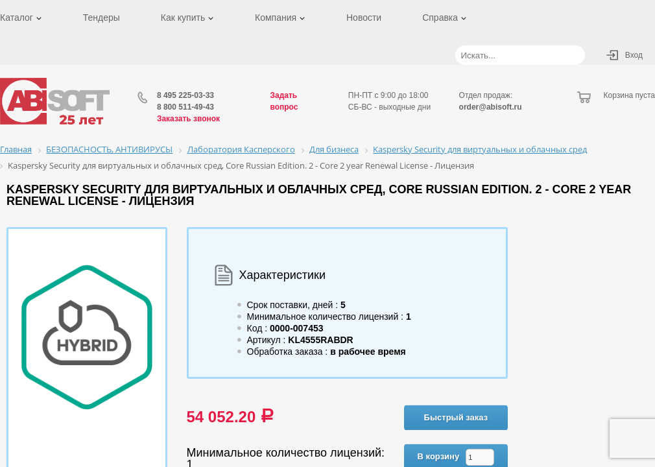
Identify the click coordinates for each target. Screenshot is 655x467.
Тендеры (101, 17)
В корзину (439, 456)
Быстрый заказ (456, 417)
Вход (634, 55)
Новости (363, 17)
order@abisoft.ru (490, 107)
